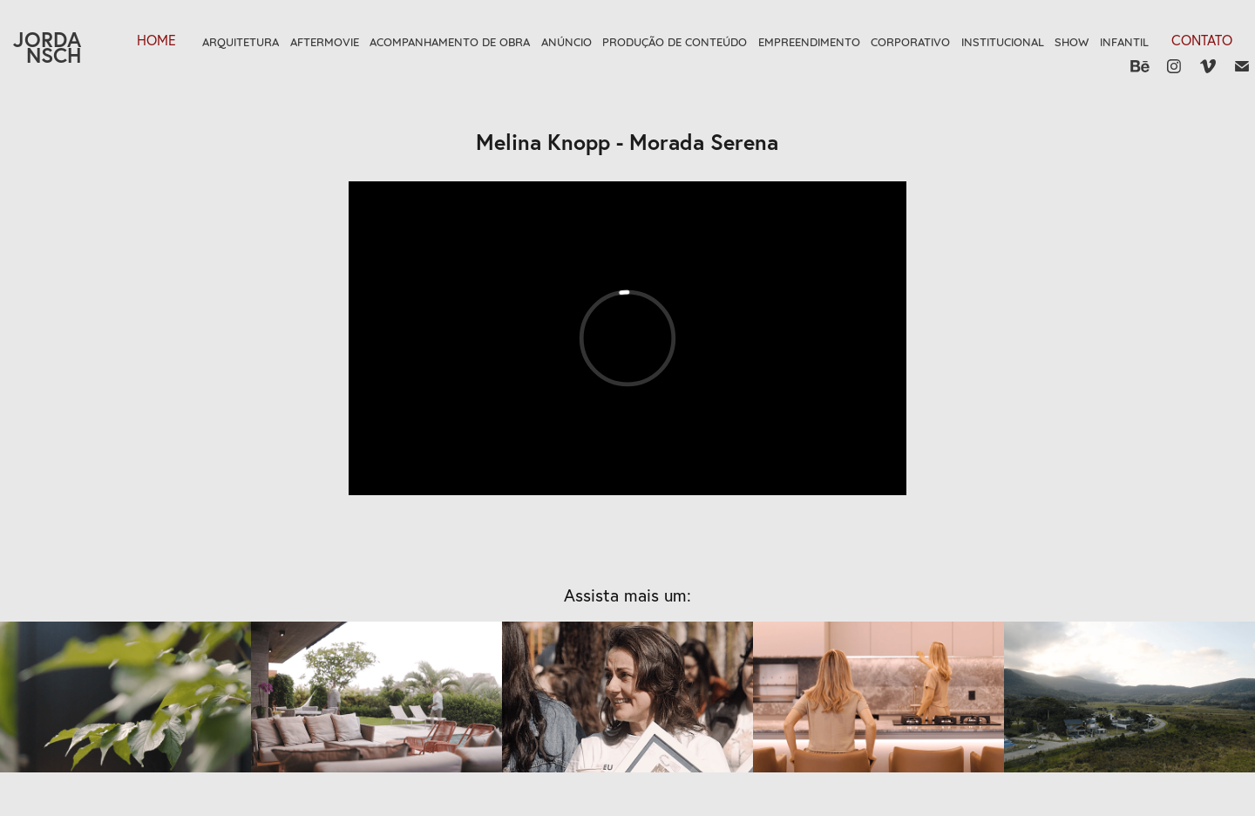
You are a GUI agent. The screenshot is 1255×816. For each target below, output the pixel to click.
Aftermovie (324, 41)
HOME (156, 40)
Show (1072, 41)
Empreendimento (809, 41)
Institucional (1002, 41)
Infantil (1124, 41)
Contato (1201, 40)
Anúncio (566, 41)
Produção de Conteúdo (674, 41)
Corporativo (910, 41)
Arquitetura (240, 41)
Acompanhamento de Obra (450, 41)
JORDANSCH (47, 47)
